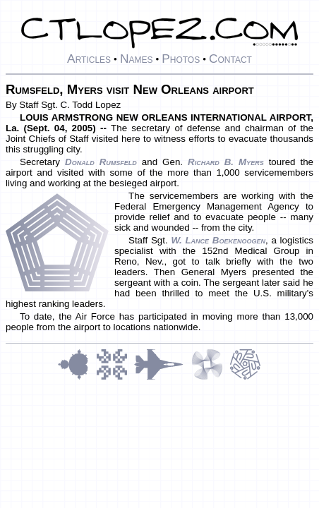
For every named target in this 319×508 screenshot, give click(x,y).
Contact (230, 59)
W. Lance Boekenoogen (218, 240)
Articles (89, 59)
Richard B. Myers (226, 162)
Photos (181, 59)
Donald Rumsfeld (101, 162)
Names (136, 59)
